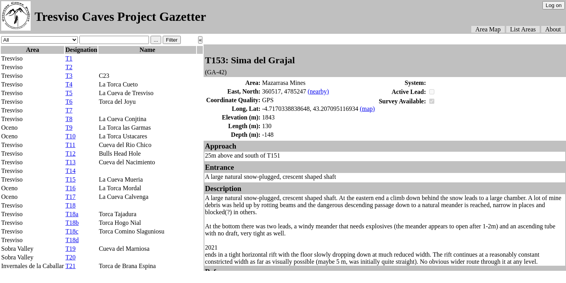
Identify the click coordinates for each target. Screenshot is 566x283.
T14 (70, 170)
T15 (70, 179)
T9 (68, 127)
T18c (71, 231)
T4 (68, 84)
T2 (68, 67)
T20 (70, 257)
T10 (70, 136)
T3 (68, 75)
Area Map (487, 29)
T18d (72, 240)
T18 (70, 205)
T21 (70, 266)
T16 (70, 188)
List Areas (523, 29)
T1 (68, 58)
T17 (70, 196)
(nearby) (318, 91)
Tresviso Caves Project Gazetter (120, 16)
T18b (72, 222)
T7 (68, 110)
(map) (367, 108)
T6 (68, 101)
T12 (70, 153)
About (553, 29)
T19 (70, 248)
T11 (70, 145)
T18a (71, 214)
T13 (70, 162)
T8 (68, 119)
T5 (68, 93)
